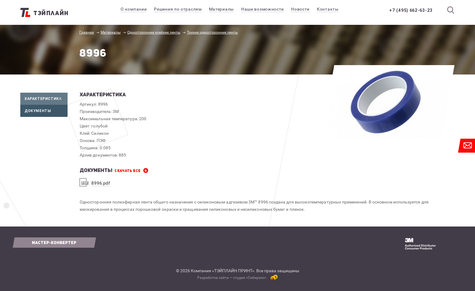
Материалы (111, 32)
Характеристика (46, 99)
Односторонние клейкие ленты (153, 32)
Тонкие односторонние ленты (212, 32)
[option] (388, 101)
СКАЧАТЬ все (128, 171)
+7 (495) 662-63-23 (411, 10)
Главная (86, 32)
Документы (46, 111)
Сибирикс (256, 278)
